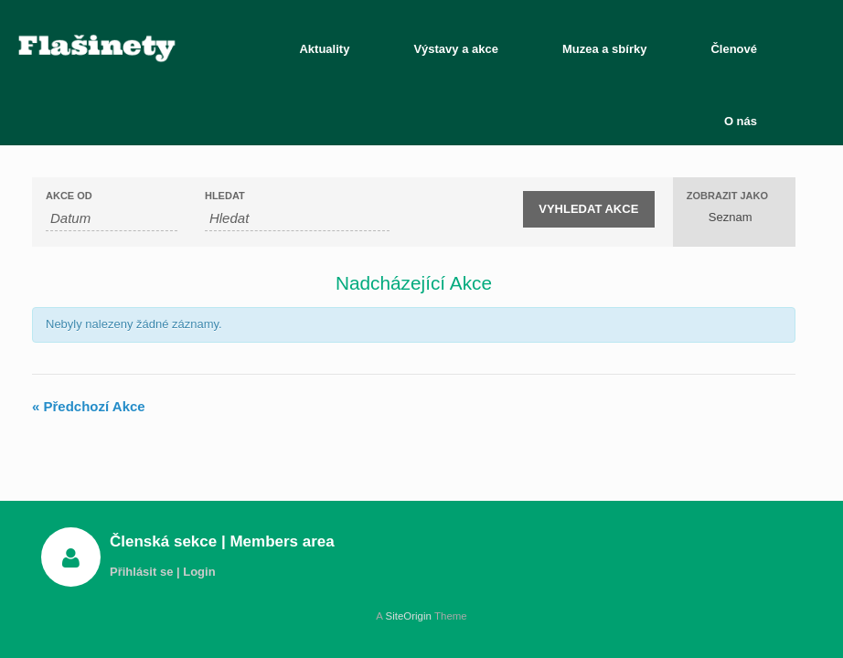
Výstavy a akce (455, 49)
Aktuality (324, 49)
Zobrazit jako (727, 196)
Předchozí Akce (88, 406)
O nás (740, 121)
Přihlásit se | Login (168, 571)
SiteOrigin (408, 615)
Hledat (225, 196)
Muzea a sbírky (604, 49)
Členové (733, 49)
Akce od (69, 196)
